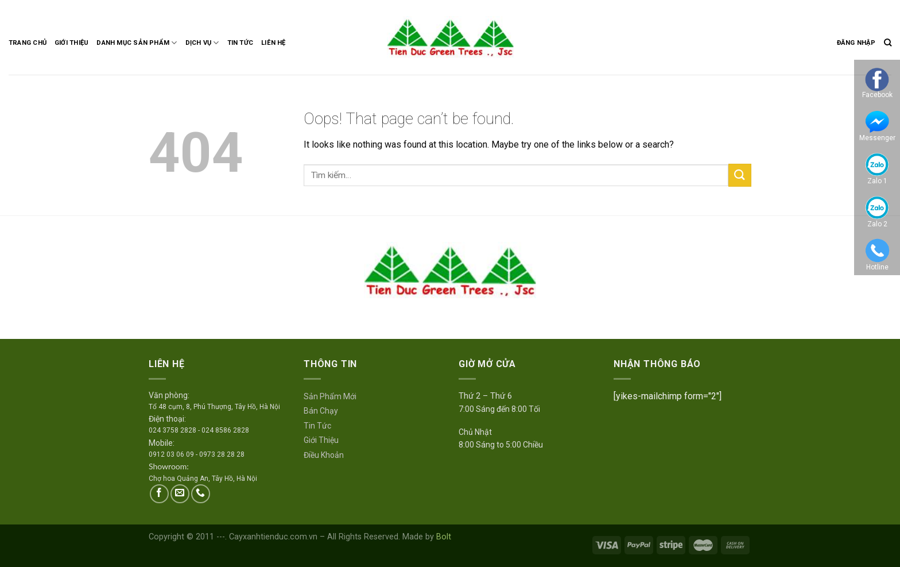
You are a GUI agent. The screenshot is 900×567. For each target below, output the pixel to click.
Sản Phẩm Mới (330, 396)
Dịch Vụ (202, 42)
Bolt (443, 537)
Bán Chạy (321, 410)
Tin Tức (240, 43)
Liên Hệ (273, 43)
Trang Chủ (27, 43)
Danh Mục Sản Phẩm (136, 42)
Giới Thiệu (71, 43)
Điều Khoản (324, 455)
